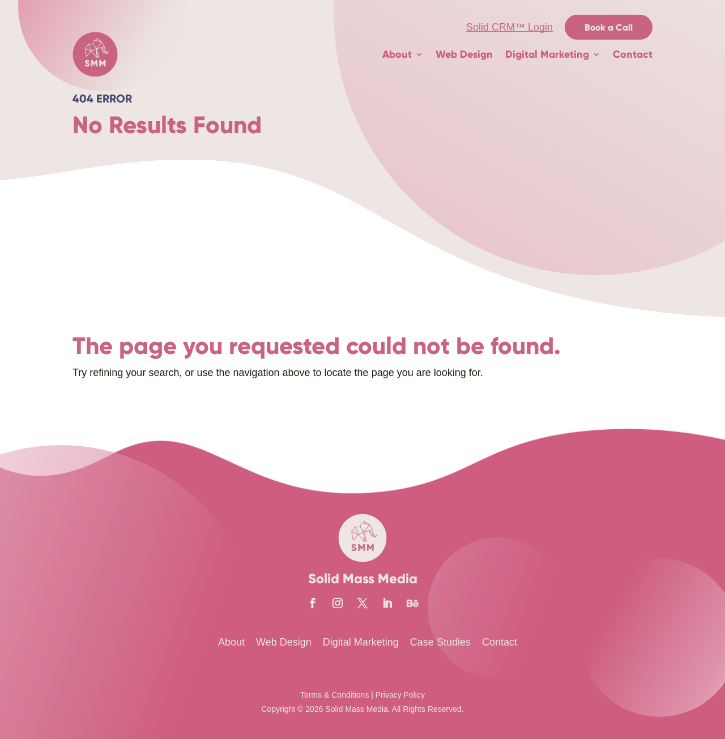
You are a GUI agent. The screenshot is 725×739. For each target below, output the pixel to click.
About (397, 54)
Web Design (464, 54)
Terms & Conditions (334, 694)
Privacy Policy (400, 694)
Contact (632, 54)
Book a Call (609, 27)
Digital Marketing (547, 54)
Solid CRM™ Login (509, 27)
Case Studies (440, 642)
